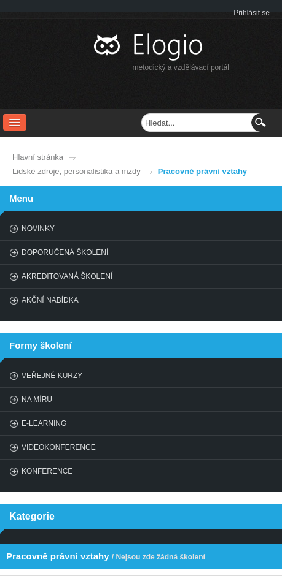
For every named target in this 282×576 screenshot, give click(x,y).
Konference (47, 471)
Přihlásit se (251, 13)
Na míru (37, 399)
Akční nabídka (50, 300)
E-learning (44, 423)
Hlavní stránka (37, 157)
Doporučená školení (65, 252)
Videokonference (59, 447)
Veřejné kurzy (52, 375)
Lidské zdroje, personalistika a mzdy (76, 171)
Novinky (38, 228)
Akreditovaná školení (67, 276)
